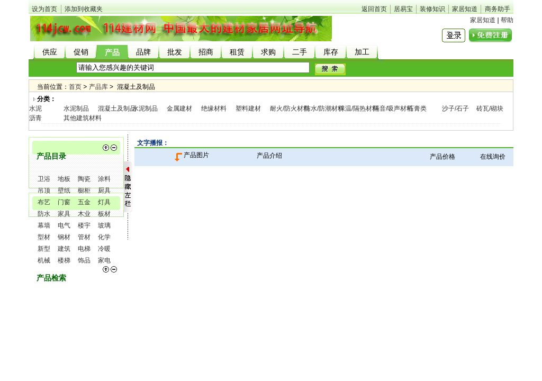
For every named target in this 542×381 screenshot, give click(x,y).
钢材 (64, 237)
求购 (268, 52)
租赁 (237, 52)
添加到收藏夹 (84, 9)
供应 (49, 52)
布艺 (44, 202)
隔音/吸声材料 (393, 108)
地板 (64, 179)
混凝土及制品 (117, 108)
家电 (104, 260)
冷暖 (104, 248)
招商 (205, 52)
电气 (64, 225)
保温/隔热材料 (358, 108)
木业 (84, 213)
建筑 (64, 248)
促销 (81, 52)
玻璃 (104, 225)
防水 (44, 213)
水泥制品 (76, 108)
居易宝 (403, 9)
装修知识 (432, 9)
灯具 (104, 202)
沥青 (35, 118)
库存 (330, 52)
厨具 (104, 190)
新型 (44, 248)
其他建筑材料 (83, 118)
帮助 (507, 20)
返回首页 (374, 9)
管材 (84, 237)
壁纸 (64, 190)
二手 (299, 52)
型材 (44, 237)
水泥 (35, 108)
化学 (104, 237)
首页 (75, 86)
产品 (112, 53)
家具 (64, 213)
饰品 (84, 260)
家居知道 (464, 9)
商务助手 (497, 9)
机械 (44, 260)
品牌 (143, 52)
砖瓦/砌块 (489, 108)
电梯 (84, 248)
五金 (84, 202)
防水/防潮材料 (324, 108)
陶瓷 (84, 179)
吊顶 (44, 190)
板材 (104, 213)
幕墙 (44, 225)
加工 (362, 52)
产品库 (98, 86)
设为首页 (44, 9)
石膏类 (417, 108)
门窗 (64, 202)
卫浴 (44, 179)
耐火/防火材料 (290, 108)
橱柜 (84, 190)
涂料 (104, 179)
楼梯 (64, 260)
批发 (174, 52)
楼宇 (84, 225)
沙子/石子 (455, 108)
